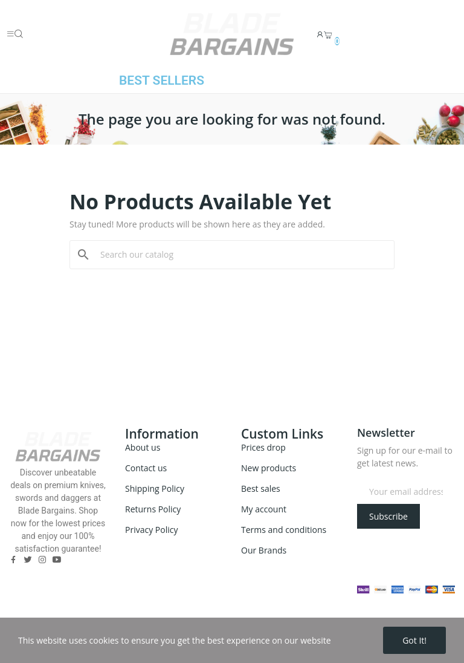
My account (263, 509)
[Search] (239, 255)
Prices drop (263, 447)
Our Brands (263, 550)
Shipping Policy (154, 488)
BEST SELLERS (161, 80)
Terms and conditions (283, 529)
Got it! (414, 640)
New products (268, 468)
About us (142, 447)
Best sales (260, 488)
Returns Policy (153, 509)
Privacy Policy (151, 529)
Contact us (146, 468)
